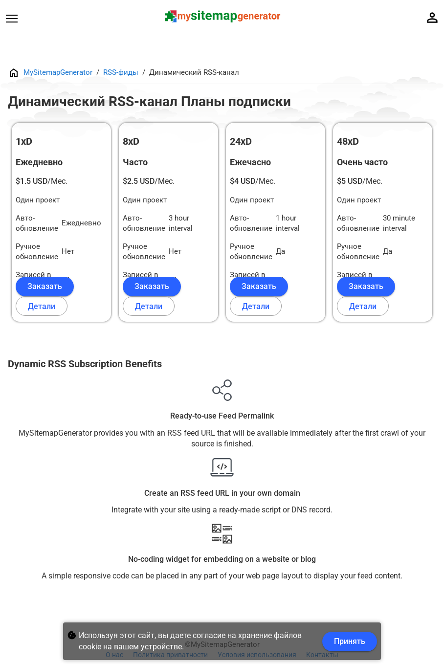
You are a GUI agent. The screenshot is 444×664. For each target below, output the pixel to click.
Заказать (44, 286)
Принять (349, 641)
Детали (41, 306)
